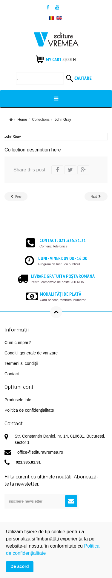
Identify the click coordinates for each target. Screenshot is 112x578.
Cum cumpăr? (17, 342)
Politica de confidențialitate (29, 410)
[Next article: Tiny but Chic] (96, 196)
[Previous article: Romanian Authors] (15, 196)
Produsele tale (17, 399)
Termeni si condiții (21, 363)
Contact (11, 373)
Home (22, 119)
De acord (19, 566)
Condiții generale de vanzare (31, 353)
